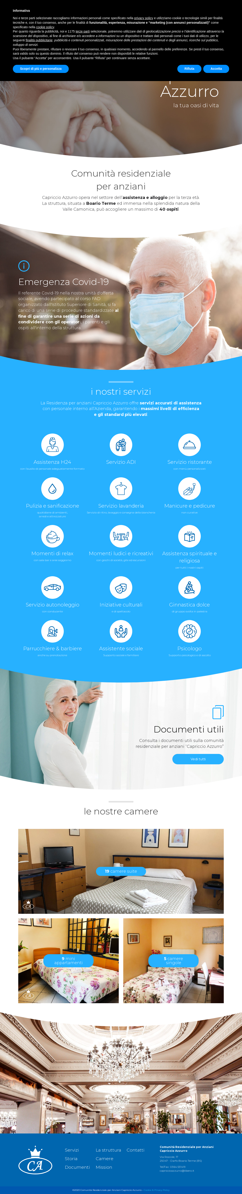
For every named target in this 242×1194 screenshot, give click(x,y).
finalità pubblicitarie (39, 1153)
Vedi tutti (198, 759)
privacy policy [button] (143, 1131)
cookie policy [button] (45, 1140)
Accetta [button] (216, 1181)
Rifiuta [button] (189, 1181)
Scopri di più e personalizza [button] (41, 1181)
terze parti (83, 1144)
